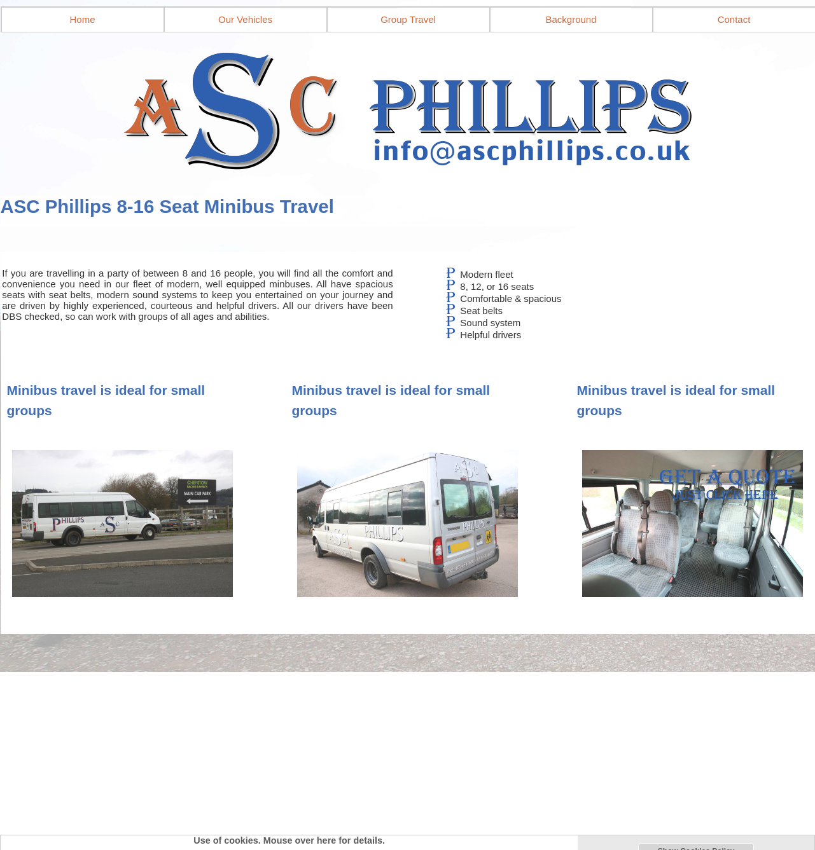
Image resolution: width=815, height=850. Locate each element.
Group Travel (408, 19)
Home (82, 19)
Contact (734, 19)
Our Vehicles (245, 19)
